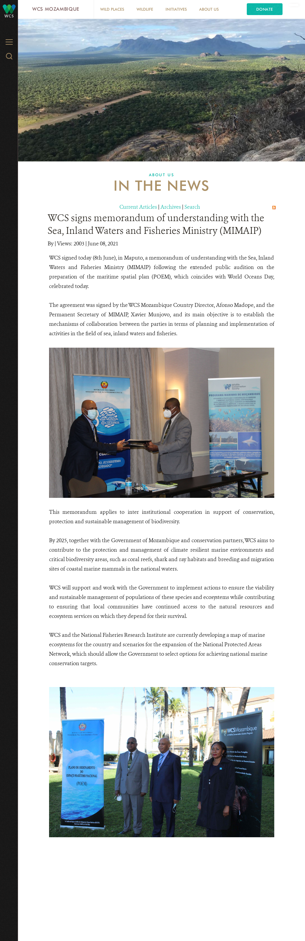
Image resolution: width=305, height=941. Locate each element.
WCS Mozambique (56, 9)
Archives (170, 206)
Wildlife (145, 9)
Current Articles (138, 206)
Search (192, 206)
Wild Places (112, 9)
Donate (264, 9)
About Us (209, 9)
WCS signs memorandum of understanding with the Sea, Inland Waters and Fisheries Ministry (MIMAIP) (156, 224)
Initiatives (176, 9)
